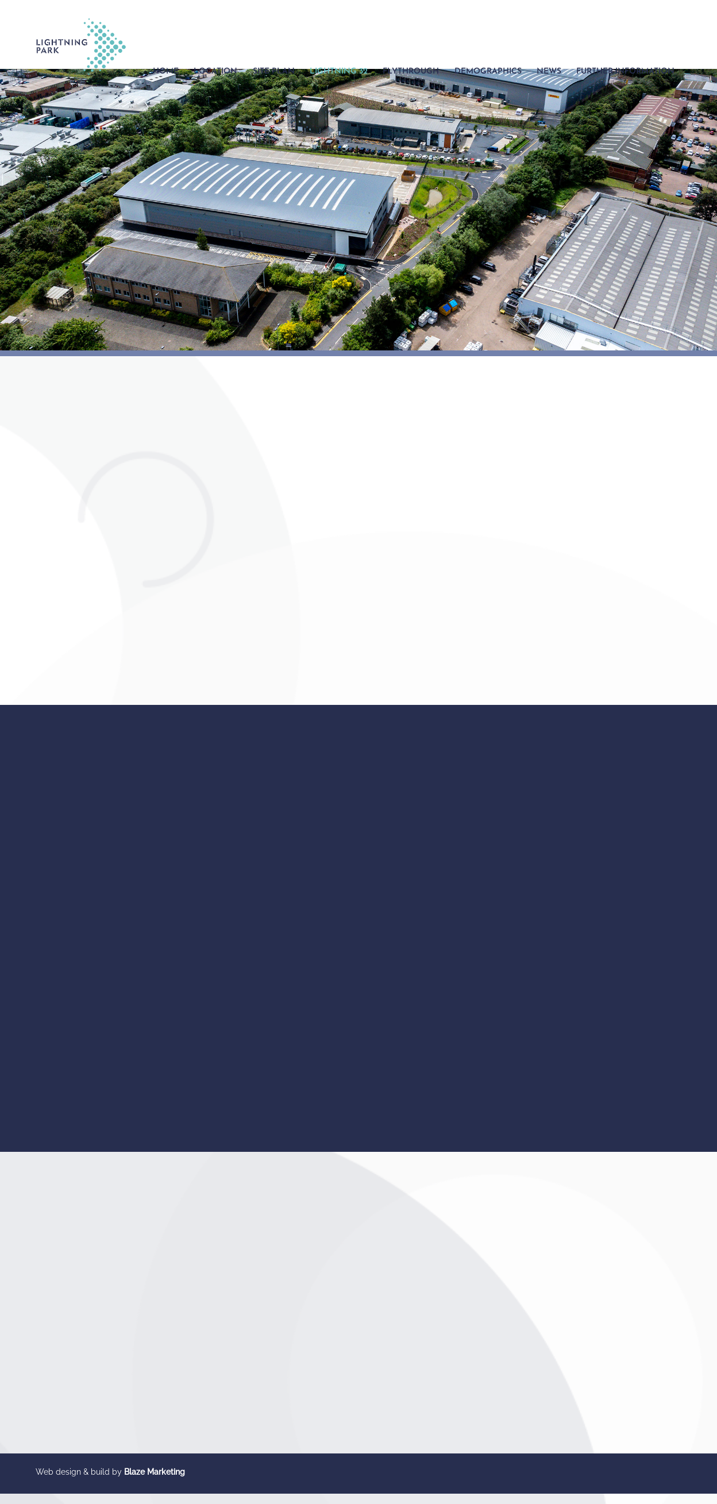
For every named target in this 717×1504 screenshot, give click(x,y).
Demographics (488, 71)
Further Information (625, 71)
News (549, 71)
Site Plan (274, 71)
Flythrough (411, 71)
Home (166, 71)
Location (215, 71)
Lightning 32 (339, 71)
